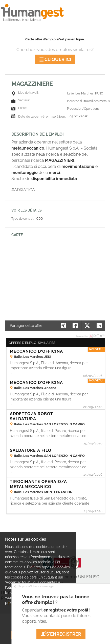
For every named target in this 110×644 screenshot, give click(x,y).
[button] (99, 325)
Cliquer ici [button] (55, 59)
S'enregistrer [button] (61, 634)
